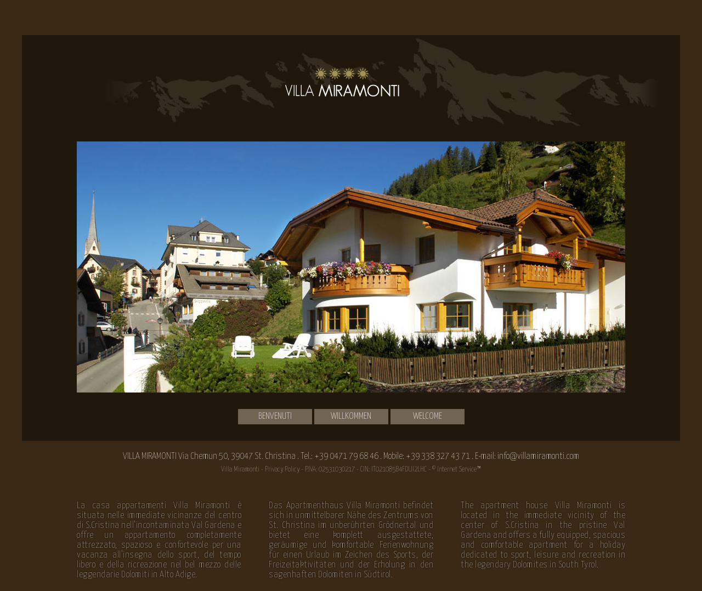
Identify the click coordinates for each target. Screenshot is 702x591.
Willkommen (351, 416)
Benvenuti (275, 416)
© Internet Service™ (456, 469)
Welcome (427, 416)
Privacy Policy (282, 469)
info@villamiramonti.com (538, 456)
